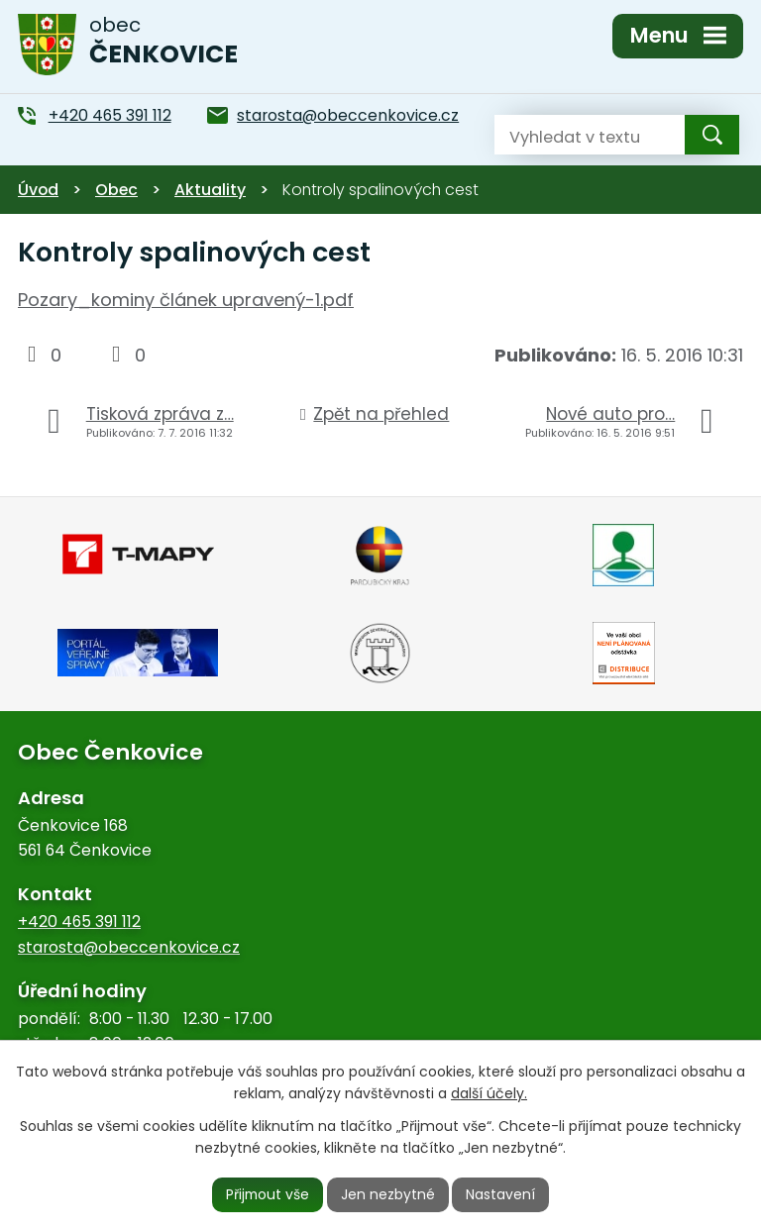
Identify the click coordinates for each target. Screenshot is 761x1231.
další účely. (489, 1093)
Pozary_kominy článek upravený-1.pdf (186, 299)
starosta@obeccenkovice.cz (129, 947)
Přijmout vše (267, 1194)
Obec (116, 189)
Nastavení (502, 1194)
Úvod (38, 189)
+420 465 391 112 (79, 921)
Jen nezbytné (389, 1194)
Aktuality (210, 189)
